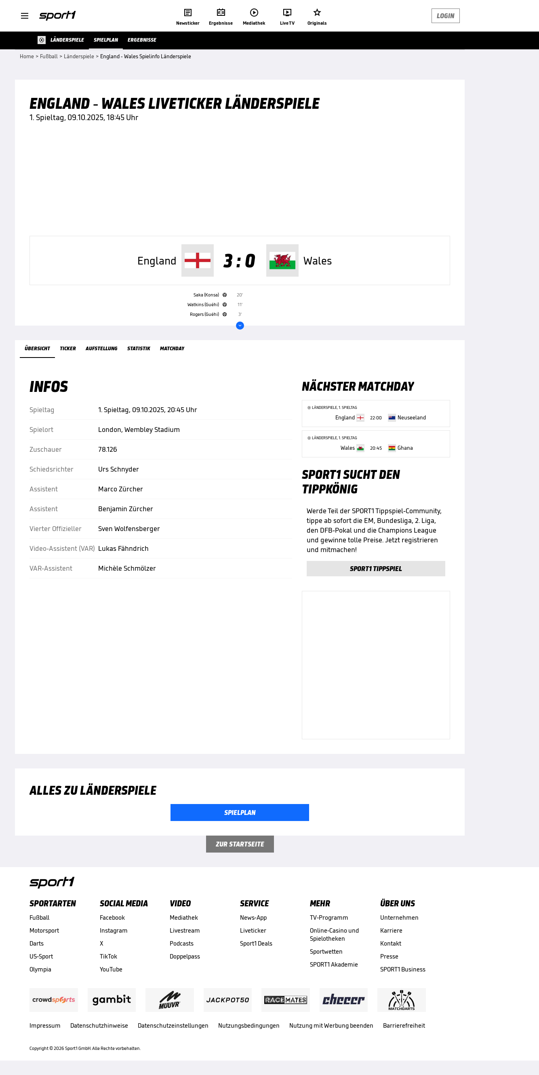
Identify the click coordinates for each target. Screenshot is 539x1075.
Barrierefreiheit (404, 1025)
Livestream (185, 930)
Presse (389, 956)
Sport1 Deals (256, 943)
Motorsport (44, 930)
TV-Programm (329, 917)
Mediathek (184, 917)
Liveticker (253, 930)
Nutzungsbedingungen (249, 1025)
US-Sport (41, 956)
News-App (253, 917)
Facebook (112, 917)
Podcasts (182, 943)
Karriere (391, 930)
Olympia (40, 969)
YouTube (111, 969)
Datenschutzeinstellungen (173, 1025)
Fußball (39, 917)
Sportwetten (326, 951)
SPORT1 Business (402, 969)
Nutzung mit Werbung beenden (331, 1025)
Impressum (45, 1025)
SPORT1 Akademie (334, 964)
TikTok (108, 956)
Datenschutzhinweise (99, 1025)
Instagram (114, 930)
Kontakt (390, 943)
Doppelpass (185, 956)
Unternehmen (399, 917)
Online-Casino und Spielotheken (334, 934)
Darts (36, 943)
